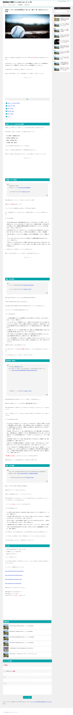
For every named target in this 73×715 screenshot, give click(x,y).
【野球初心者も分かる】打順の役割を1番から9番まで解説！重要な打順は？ (64, 19)
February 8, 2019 (26, 191)
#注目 (36, 370)
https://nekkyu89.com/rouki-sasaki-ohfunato (14, 571)
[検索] (62, 11)
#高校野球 (24, 370)
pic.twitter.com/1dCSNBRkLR (24, 187)
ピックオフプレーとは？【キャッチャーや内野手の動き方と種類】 (64, 57)
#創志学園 (17, 366)
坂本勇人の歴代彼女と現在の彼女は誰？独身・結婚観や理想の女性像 (64, 46)
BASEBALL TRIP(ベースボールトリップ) (17, 2)
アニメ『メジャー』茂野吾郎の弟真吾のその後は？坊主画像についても (64, 52)
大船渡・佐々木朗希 (11, 105)
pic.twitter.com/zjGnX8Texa (28, 285)
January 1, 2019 (27, 390)
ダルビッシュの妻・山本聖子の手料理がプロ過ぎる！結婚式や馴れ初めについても (64, 35)
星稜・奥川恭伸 (10, 108)
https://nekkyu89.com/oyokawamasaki (13, 583)
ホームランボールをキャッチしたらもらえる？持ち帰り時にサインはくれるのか (64, 41)
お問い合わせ (27, 4)
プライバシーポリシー (12, 4)
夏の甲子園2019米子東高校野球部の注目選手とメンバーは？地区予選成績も (21, 642)
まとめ (9, 116)
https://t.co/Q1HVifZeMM (17, 370)
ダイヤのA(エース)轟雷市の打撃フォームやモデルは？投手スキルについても (64, 24)
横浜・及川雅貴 (10, 113)
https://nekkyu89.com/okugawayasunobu (13, 575)
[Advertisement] (27, 48)
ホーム (4, 4)
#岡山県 (28, 370)
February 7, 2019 (27, 289)
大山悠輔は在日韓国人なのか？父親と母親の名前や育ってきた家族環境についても (64, 63)
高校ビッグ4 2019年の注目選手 (14, 103)
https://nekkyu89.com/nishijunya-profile (13, 579)
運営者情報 (20, 4)
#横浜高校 (36, 473)
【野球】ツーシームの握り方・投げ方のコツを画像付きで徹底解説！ (64, 30)
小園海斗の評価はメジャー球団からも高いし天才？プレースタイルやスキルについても (23, 653)
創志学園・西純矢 (11, 111)
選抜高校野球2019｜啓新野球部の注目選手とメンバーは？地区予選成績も (21, 631)
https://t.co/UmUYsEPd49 (22, 473)
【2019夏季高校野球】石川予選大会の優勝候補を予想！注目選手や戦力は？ (21, 648)
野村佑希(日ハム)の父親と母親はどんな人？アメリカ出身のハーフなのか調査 (64, 69)
